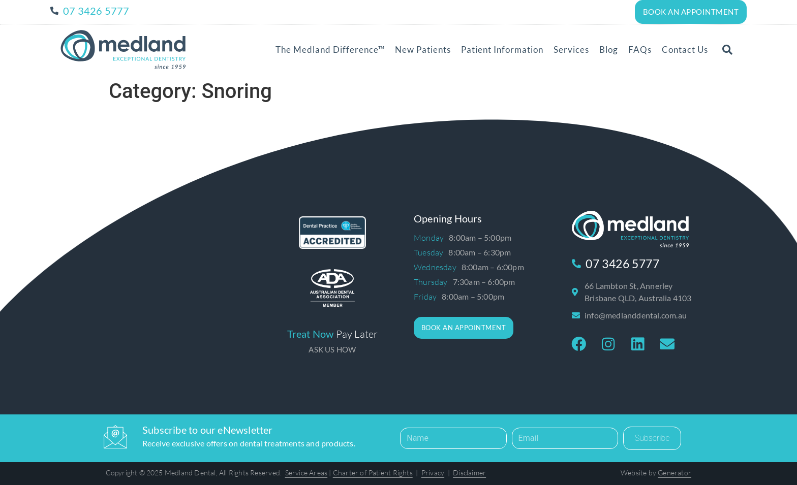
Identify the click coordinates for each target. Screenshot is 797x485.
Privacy (432, 472)
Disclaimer (469, 472)
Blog (608, 49)
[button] (727, 49)
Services (571, 49)
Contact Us (685, 49)
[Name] (453, 437)
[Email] (565, 437)
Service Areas (306, 472)
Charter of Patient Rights (373, 472)
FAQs (640, 49)
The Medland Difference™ (330, 49)
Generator (674, 472)
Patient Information (502, 49)
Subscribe (652, 437)
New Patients (423, 49)
